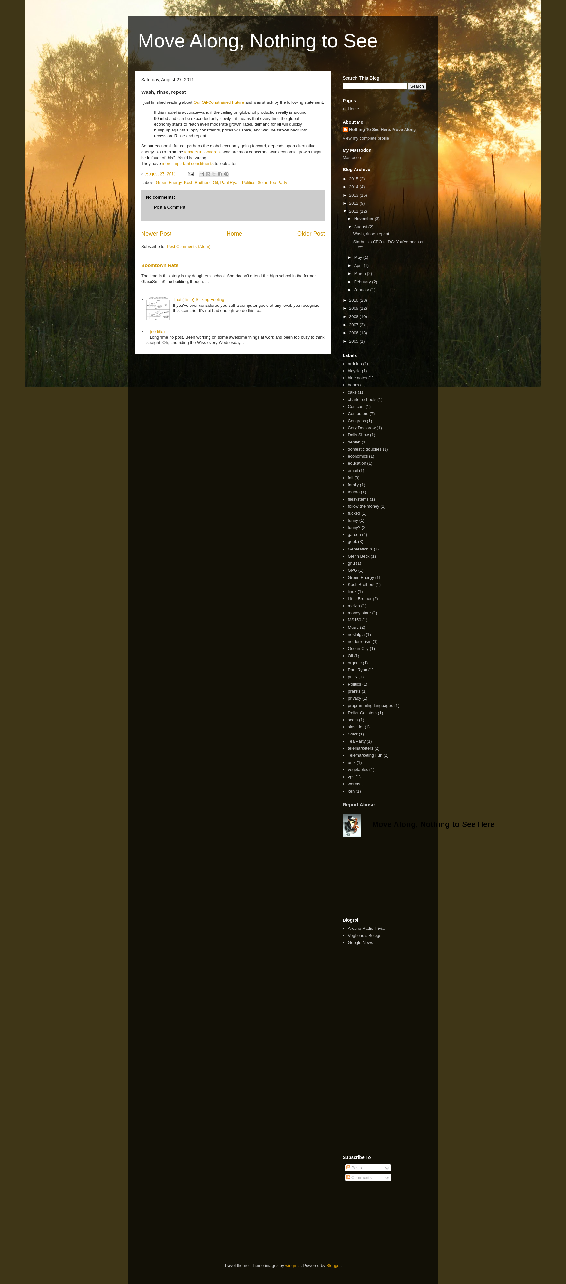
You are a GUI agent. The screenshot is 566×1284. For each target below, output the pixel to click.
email (353, 470)
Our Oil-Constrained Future (219, 102)
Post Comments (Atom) (188, 246)
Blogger (334, 1265)
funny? (354, 527)
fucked (354, 513)
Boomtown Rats (160, 265)
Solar (262, 182)
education (357, 463)
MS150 (354, 620)
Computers (358, 413)
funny (353, 520)
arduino (355, 363)
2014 (354, 186)
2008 (354, 316)
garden (354, 534)
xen (351, 791)
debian (354, 442)
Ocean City (358, 648)
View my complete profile (366, 138)
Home (234, 233)
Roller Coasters (362, 712)
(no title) (157, 331)
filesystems (358, 499)
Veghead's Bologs (364, 935)
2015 (354, 178)
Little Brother (360, 598)
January (362, 289)
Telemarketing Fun (365, 755)
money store (359, 612)
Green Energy (169, 182)
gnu (351, 563)
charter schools (362, 399)
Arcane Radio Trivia (366, 928)
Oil (215, 182)
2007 (354, 324)
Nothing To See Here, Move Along (382, 129)
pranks (354, 691)
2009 (354, 308)
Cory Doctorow (362, 427)
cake (352, 392)
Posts (354, 1167)
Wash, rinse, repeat (371, 233)
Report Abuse (359, 804)
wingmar (293, 1265)
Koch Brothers (197, 182)
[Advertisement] (375, 877)
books (353, 385)
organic (355, 662)
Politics (248, 182)
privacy (354, 698)
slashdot (355, 727)
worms (354, 784)
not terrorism (359, 641)
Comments (359, 1177)
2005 (354, 341)
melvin (354, 605)
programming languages (370, 705)
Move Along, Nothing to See (258, 41)
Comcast (356, 406)
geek (352, 541)
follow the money (363, 506)
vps (351, 776)
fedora (354, 492)
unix (352, 762)
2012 (354, 203)
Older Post (311, 233)
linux (352, 591)
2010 (354, 300)
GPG (352, 570)
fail (350, 477)
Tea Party (278, 182)
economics (358, 456)
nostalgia (356, 634)
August (361, 226)
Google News (360, 942)
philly (352, 677)
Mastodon (352, 157)
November (364, 218)
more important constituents (187, 163)
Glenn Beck (358, 556)
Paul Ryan (229, 182)
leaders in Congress (203, 152)
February (363, 281)
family (353, 484)
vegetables (358, 769)
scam (353, 719)
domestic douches (365, 449)
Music (353, 627)
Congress (357, 420)
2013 (354, 195)
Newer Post (156, 233)
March (360, 273)
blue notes (357, 377)
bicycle (354, 370)
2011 (354, 211)
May (358, 257)
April (359, 265)
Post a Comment (169, 207)
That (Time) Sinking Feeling (198, 299)
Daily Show (358, 435)
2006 (354, 332)
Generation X (360, 549)
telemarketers (360, 748)
